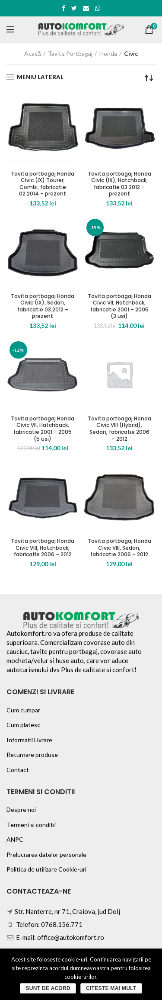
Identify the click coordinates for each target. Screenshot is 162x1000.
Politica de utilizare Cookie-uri (46, 869)
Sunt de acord (47, 988)
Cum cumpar (23, 710)
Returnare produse (32, 754)
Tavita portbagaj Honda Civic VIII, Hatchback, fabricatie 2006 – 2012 (42, 548)
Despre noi (21, 809)
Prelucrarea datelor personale (46, 854)
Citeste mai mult (111, 988)
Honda (108, 53)
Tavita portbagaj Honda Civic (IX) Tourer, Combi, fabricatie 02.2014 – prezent (42, 183)
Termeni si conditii (31, 824)
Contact (17, 769)
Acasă (32, 53)
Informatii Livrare (29, 740)
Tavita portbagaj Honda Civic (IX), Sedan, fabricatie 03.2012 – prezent (42, 306)
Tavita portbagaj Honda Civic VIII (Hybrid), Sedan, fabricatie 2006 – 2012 (119, 428)
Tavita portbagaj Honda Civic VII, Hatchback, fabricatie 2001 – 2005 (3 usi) (119, 306)
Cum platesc (23, 724)
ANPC (14, 839)
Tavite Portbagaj (70, 53)
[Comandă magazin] (149, 77)
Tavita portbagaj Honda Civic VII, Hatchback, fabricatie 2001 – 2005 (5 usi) (42, 428)
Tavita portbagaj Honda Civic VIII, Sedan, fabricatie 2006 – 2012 (119, 548)
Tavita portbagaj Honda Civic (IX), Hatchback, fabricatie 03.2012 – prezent (119, 183)
